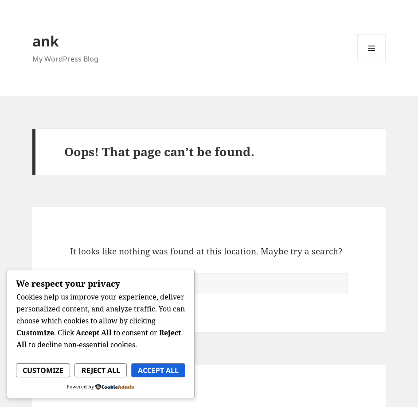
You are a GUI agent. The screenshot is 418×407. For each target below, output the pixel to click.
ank (45, 40)
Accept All (158, 370)
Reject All (101, 370)
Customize (43, 370)
